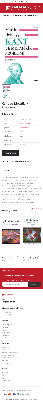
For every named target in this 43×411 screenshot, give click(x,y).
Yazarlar (4, 330)
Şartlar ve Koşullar (8, 358)
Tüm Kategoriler (7, 325)
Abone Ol (34, 284)
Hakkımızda (5, 347)
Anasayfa (6, 16)
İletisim (4, 350)
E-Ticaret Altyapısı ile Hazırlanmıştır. (21, 399)
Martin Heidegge (25, 123)
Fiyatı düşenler (6, 332)
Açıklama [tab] (5, 171)
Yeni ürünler (6, 335)
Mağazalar (5, 360)
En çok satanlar (7, 338)
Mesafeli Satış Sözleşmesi (10, 352)
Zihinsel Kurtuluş (7, 258)
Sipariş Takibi (6, 380)
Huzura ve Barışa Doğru (31, 258)
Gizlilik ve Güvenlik (8, 355)
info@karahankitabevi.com (13, 308)
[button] (31, 8)
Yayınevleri (5, 327)
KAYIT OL (4, 1)
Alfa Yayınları (24, 128)
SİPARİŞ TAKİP (23, 1)
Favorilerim (5, 375)
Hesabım (5, 372)
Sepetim (4, 378)
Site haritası (6, 363)
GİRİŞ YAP (13, 1)
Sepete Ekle (11, 153)
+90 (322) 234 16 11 (9, 302)
